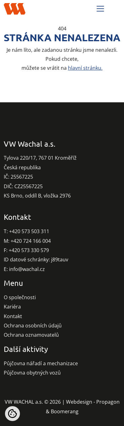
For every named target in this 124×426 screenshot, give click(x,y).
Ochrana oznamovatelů (31, 334)
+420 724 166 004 (31, 240)
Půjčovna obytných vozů (32, 372)
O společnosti (20, 297)
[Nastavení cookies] (12, 413)
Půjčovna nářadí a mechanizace (41, 363)
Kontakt (13, 316)
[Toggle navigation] (100, 9)
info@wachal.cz (27, 269)
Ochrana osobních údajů (33, 325)
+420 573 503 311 (29, 231)
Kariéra (12, 306)
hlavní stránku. (85, 67)
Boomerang (65, 411)
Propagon (108, 401)
